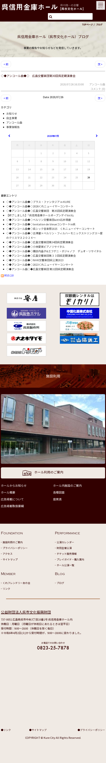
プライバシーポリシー (15, 548)
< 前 (6, 64)
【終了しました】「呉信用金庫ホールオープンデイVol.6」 (40, 215)
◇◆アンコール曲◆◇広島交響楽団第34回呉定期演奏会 (39, 242)
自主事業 (11, 118)
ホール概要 (8, 492)
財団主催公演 (64, 548)
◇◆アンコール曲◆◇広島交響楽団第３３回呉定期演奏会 (41, 255)
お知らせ (11, 113)
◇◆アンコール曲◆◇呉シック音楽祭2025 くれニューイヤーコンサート (50, 229)
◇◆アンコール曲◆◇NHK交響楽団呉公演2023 (34, 260)
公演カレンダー (65, 542)
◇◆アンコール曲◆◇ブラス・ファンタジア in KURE (38, 202)
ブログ (60, 583)
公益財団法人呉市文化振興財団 (26, 612)
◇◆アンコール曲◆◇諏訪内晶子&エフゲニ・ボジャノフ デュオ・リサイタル (54, 251)
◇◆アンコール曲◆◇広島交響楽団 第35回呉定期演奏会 (41, 211)
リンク (6, 588)
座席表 (57, 499)
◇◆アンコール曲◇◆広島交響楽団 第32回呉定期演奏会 (40, 269)
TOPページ (87, 24)
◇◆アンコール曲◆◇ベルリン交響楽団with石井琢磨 (38, 220)
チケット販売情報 (67, 553)
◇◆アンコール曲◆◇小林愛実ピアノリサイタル (35, 246)
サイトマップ (10, 559)
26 (88, 177)
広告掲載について (12, 499)
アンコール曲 (14, 122)
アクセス (8, 553)
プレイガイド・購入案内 (70, 559)
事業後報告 (13, 127)
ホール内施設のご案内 (67, 485)
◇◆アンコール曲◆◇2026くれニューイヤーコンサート (39, 206)
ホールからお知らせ (14, 485)
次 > (100, 64)
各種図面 (59, 492)
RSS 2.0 (7, 275)
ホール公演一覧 (65, 565)
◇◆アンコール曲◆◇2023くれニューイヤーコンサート (39, 264)
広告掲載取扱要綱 (12, 506)
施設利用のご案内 (13, 542)
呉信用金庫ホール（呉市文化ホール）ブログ (53, 36)
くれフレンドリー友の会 (16, 583)
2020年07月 (53, 135)
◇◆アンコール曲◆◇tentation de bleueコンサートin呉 (40, 224)
